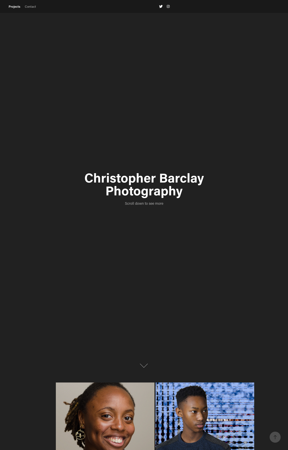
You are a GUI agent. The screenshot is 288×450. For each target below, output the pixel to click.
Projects (14, 6)
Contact (30, 6)
